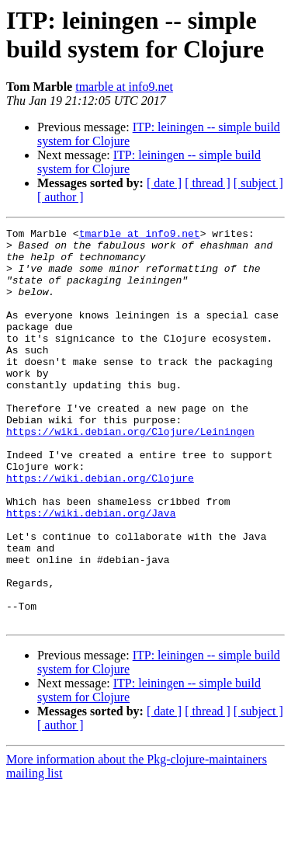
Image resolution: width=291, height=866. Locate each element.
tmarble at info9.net (124, 86)
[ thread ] (207, 183)
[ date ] (164, 183)
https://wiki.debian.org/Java (90, 571)
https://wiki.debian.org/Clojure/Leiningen (130, 473)
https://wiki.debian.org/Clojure (100, 529)
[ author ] (60, 196)
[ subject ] (258, 183)
